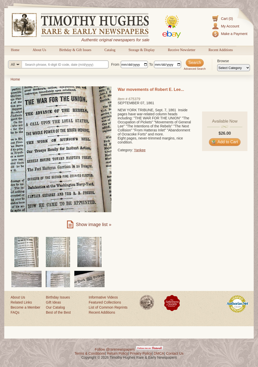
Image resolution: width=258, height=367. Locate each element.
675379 (134, 99)
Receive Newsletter (181, 50)
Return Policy (117, 353)
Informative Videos (103, 297)
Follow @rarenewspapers (115, 349)
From (115, 64)
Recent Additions (220, 50)
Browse (223, 61)
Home (15, 50)
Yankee (139, 150)
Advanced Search (195, 68)
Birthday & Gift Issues (75, 50)
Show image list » (93, 224)
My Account (230, 26)
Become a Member (25, 307)
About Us (39, 50)
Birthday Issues (58, 297)
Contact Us (174, 353)
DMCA (159, 353)
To (151, 64)
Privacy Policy (141, 353)
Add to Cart (225, 142)
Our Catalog (55, 307)
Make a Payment (234, 34)
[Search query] (58, 64)
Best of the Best (58, 312)
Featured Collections (105, 302)
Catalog (109, 50)
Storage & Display (141, 50)
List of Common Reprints (108, 307)
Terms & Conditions (90, 353)
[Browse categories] (233, 67)
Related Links (21, 302)
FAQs (15, 312)
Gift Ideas (53, 302)
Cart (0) (227, 19)
